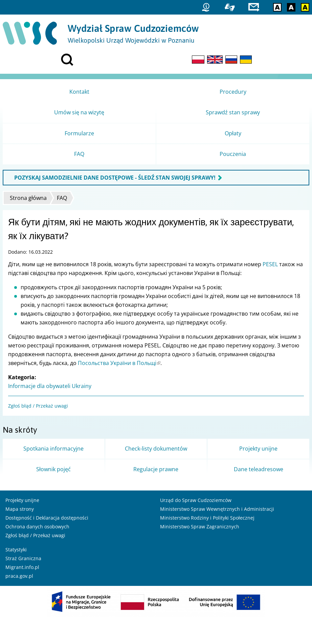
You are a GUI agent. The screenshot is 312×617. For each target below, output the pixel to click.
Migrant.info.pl (22, 567)
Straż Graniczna (23, 558)
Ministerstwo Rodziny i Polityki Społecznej (207, 518)
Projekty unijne (22, 500)
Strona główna (28, 198)
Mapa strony (19, 509)
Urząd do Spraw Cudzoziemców (195, 500)
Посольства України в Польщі (119, 363)
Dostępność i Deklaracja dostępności (46, 518)
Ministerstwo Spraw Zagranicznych (199, 526)
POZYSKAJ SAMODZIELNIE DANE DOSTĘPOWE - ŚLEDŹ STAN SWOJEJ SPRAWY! (115, 177)
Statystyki (16, 549)
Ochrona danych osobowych (37, 526)
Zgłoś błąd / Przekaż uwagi (38, 406)
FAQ (62, 198)
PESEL (270, 264)
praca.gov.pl (19, 576)
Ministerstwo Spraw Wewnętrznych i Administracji (217, 509)
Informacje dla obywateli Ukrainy (49, 386)
